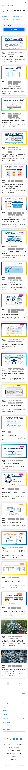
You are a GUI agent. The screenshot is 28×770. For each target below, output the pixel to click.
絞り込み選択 (14, 29)
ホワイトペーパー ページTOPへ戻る (14, 694)
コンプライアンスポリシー (14, 750)
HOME (3, 5)
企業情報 (5, 718)
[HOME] (9, 2)
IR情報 (5, 714)
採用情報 (5, 711)
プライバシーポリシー (14, 747)
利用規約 (14, 756)
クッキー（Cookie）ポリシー (14, 753)
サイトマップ (14, 759)
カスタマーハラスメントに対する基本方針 (14, 744)
